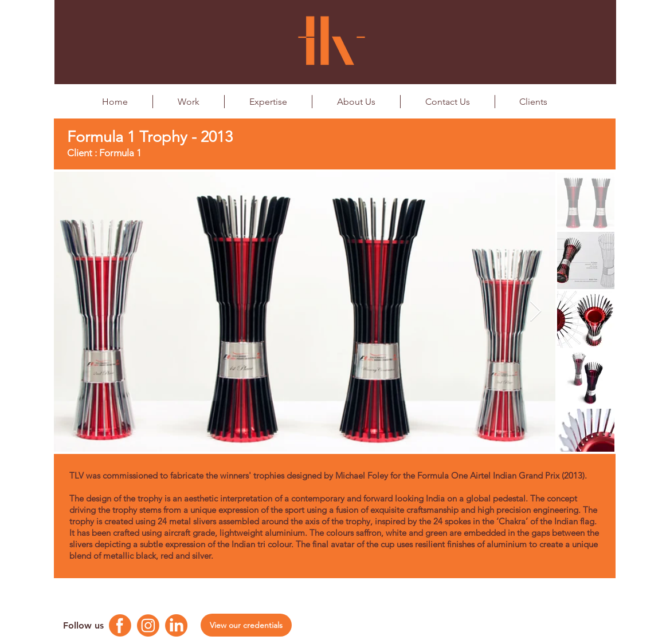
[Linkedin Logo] (176, 625)
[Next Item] (535, 312)
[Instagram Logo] (148, 625)
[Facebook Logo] (120, 625)
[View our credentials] (246, 625)
